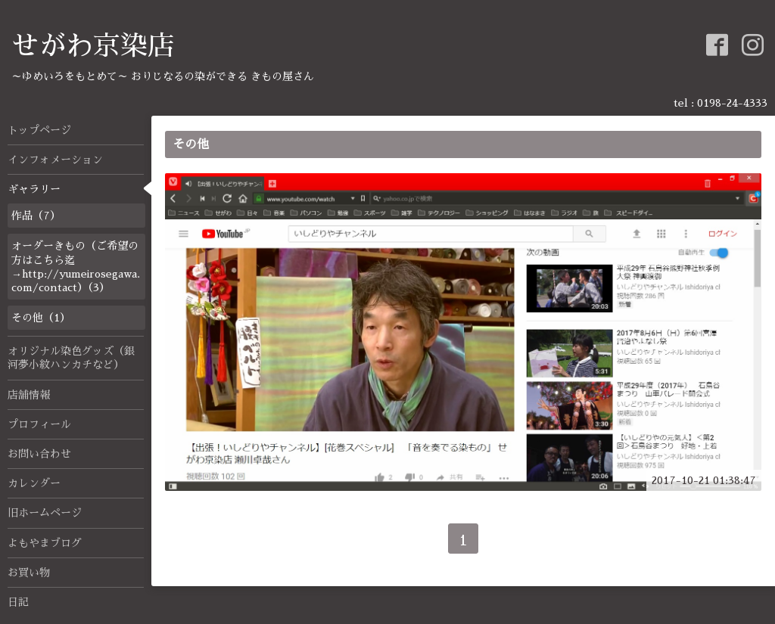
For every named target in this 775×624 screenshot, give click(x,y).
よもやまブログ (45, 543)
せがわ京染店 (93, 46)
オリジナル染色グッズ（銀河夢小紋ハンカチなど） (71, 358)
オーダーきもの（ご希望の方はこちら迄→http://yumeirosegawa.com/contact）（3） (75, 267)
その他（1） (40, 317)
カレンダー (34, 483)
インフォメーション (55, 159)
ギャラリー (34, 189)
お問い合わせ (39, 454)
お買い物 (29, 572)
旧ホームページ (45, 513)
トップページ (39, 130)
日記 (18, 602)
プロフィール (39, 424)
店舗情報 (29, 395)
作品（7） (36, 215)
